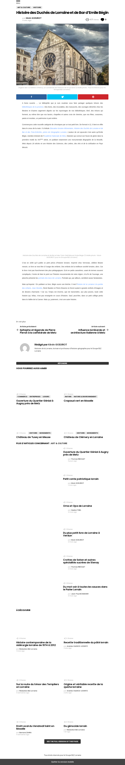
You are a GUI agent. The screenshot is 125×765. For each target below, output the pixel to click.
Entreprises (35, 396)
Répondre (62, 363)
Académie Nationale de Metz (55, 136)
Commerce (22, 396)
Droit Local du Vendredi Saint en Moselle (35, 727)
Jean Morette (37, 288)
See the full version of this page (62, 741)
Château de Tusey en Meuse (33, 437)
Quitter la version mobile (62, 762)
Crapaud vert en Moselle (78, 400)
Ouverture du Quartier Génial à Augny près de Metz (34, 402)
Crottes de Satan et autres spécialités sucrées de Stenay (81, 561)
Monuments (45, 433)
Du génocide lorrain (75, 726)
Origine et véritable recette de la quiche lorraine (83, 686)
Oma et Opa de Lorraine (77, 506)
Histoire (33, 433)
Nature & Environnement (85, 396)
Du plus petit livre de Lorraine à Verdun (81, 534)
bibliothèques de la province (33, 107)
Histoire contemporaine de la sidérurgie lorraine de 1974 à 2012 (36, 644)
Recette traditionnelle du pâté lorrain (86, 642)
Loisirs (46, 396)
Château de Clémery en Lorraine (83, 437)
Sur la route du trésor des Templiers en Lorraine (37, 686)
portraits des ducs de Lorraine (49, 278)
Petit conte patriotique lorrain (81, 479)
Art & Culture (59, 443)
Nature (68, 396)
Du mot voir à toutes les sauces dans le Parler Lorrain (85, 588)
